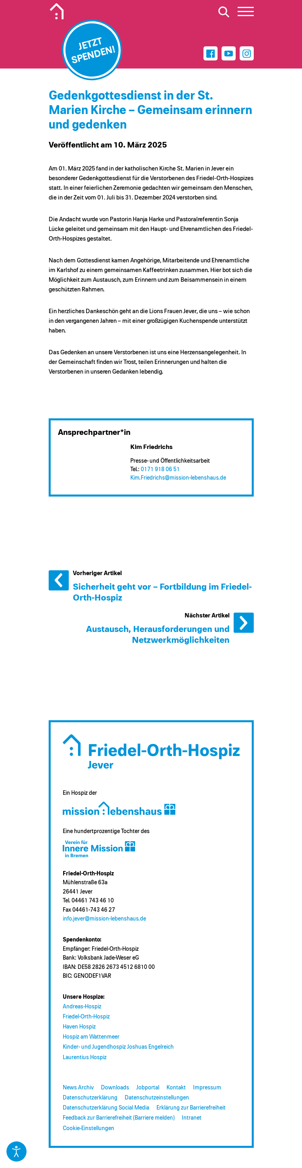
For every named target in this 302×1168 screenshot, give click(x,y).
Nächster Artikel (244, 623)
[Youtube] (229, 53)
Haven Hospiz (79, 1027)
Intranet (191, 1118)
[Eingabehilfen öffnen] (16, 1151)
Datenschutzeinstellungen (157, 1098)
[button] (246, 14)
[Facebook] (210, 53)
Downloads (115, 1088)
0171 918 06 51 (160, 469)
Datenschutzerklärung (90, 1098)
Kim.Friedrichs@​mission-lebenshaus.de (178, 478)
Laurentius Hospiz (85, 1057)
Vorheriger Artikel (59, 580)
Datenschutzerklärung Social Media (106, 1108)
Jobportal (147, 1088)
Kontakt (176, 1088)
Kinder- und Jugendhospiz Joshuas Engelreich (118, 1047)
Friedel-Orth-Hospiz (86, 1017)
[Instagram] (247, 53)
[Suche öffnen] (224, 11)
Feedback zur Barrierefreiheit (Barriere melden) (119, 1118)
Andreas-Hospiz (82, 1007)
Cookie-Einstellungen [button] (88, 1128)
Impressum (207, 1088)
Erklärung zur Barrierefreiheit (191, 1108)
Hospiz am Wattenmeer (91, 1037)
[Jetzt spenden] (92, 50)
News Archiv (78, 1088)
